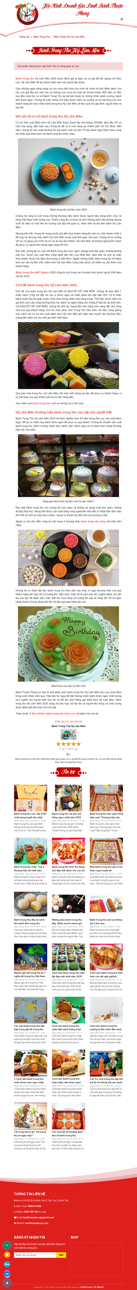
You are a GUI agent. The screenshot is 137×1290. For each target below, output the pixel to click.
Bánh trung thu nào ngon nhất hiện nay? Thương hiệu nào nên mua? (106, 815)
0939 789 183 (31, 1212)
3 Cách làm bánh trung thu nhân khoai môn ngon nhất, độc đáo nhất (29, 1081)
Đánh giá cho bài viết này (68, 721)
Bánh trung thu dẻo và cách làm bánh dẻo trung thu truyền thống (29, 921)
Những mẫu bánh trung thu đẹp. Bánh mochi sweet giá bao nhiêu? (67, 921)
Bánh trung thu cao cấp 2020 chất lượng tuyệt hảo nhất (30, 815)
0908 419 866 (34, 1206)
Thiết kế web (86, 1287)
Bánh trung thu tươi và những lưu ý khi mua (106, 921)
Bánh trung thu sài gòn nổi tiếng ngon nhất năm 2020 (66, 815)
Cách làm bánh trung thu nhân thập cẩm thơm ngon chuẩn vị (66, 1080)
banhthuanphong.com (36, 1223)
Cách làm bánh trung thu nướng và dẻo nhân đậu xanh (106, 1028)
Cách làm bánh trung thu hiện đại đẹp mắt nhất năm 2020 (68, 974)
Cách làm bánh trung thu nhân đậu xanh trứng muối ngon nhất (66, 1028)
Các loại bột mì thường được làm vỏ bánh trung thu (67, 1133)
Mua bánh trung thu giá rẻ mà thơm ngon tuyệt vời (106, 868)
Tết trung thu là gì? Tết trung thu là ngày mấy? (30, 1133)
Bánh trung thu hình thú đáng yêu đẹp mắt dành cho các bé (68, 868)
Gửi (61, 1254)
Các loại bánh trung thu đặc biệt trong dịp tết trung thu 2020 (29, 1028)
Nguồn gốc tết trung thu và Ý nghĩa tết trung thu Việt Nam (30, 974)
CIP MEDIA (98, 1287)
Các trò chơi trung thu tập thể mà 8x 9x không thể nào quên (106, 1081)
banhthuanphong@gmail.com (38, 1217)
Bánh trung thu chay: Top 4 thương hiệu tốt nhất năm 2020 (29, 868)
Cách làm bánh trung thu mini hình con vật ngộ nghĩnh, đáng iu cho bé (106, 974)
